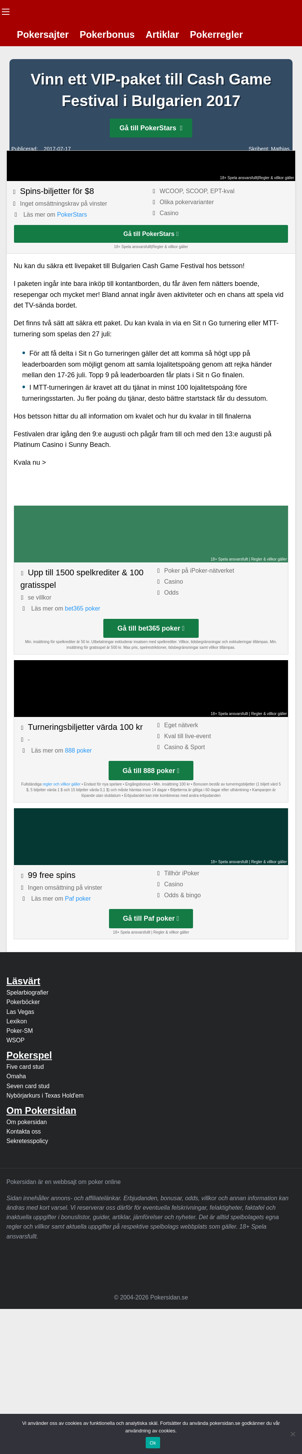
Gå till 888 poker (151, 771)
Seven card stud (28, 1086)
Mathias (280, 149)
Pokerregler (216, 34)
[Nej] (292, 1434)
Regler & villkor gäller (276, 178)
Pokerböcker (23, 1002)
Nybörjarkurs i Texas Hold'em (45, 1095)
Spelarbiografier (27, 992)
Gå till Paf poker (151, 918)
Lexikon (16, 1021)
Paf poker (78, 898)
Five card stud (25, 1067)
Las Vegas (20, 1012)
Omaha (16, 1076)
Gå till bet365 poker (151, 628)
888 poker (78, 750)
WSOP (15, 1040)
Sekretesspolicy (27, 1141)
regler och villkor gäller (62, 784)
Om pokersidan (26, 1122)
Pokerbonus (107, 34)
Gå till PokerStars (151, 128)
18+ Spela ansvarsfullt (238, 178)
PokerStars (72, 214)
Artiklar (162, 34)
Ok (152, 1443)
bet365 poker (82, 608)
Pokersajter (42, 34)
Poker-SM (19, 1031)
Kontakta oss (23, 1131)
